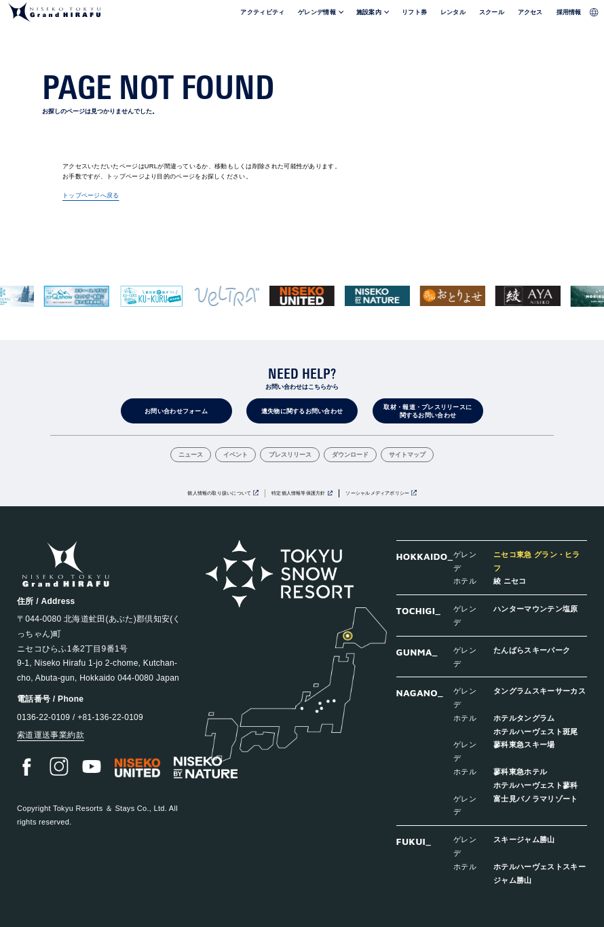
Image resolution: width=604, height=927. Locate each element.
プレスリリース (290, 455)
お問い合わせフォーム (176, 411)
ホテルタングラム (524, 717)
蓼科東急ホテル (520, 771)
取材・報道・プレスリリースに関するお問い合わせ (427, 411)
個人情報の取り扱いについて (219, 493)
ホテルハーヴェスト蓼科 (535, 784)
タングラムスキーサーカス (539, 690)
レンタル (453, 13)
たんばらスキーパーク (531, 649)
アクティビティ (262, 13)
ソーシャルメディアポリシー (377, 493)
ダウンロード (350, 455)
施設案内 (368, 13)
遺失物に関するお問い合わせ (302, 411)
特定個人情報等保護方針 (298, 493)
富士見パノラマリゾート (535, 798)
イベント (235, 455)
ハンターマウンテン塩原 (535, 608)
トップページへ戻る (90, 195)
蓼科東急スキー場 (524, 744)
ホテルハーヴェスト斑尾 (535, 731)
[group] (76, 296)
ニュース (190, 455)
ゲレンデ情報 (317, 13)
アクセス (530, 13)
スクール (491, 13)
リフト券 (414, 13)
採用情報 (569, 13)
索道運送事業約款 (50, 735)
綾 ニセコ (510, 580)
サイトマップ (407, 455)
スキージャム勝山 (524, 839)
